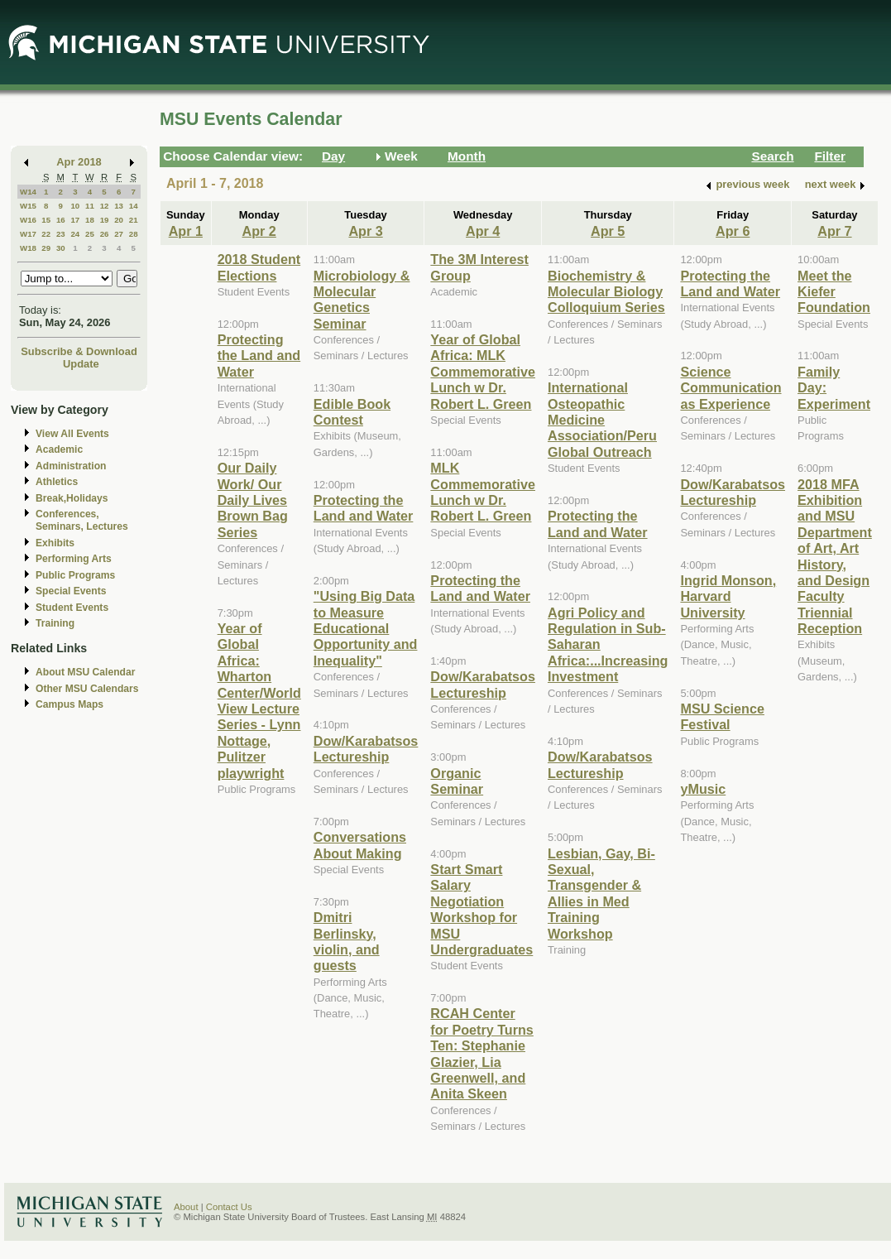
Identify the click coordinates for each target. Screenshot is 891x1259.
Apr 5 (608, 230)
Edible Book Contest (352, 411)
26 (104, 233)
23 (60, 233)
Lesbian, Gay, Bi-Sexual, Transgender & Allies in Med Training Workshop (601, 893)
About (186, 1207)
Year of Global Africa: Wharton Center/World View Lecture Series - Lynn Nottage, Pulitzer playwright (259, 701)
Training (55, 623)
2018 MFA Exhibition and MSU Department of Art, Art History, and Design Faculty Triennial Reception (835, 557)
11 (89, 205)
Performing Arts (74, 559)
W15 (28, 205)
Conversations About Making (360, 844)
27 (118, 233)
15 (45, 219)
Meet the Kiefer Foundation (834, 291)
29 (45, 247)
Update (81, 364)
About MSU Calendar (85, 672)
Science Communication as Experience (730, 387)
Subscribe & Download (79, 351)
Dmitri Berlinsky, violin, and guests (347, 941)
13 (118, 205)
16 (60, 219)
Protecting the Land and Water (259, 355)
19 (104, 219)
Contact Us (229, 1207)
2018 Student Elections (259, 267)
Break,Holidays (72, 498)
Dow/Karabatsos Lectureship (366, 748)
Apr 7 (834, 230)
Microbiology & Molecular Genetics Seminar (362, 299)
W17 (28, 233)
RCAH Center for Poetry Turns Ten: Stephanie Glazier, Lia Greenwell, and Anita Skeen (481, 1053)
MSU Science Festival (722, 716)
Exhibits (55, 543)
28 (133, 233)
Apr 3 (365, 230)
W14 (28, 191)
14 (133, 205)
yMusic (703, 788)
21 (133, 219)
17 (74, 219)
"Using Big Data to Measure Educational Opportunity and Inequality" (366, 628)
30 (60, 247)
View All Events (72, 434)
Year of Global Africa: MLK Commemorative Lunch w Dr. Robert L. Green (482, 371)
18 (89, 219)
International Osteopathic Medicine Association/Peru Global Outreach (602, 419)
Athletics (57, 482)
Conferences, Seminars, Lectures (82, 520)
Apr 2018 (79, 162)
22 (45, 233)
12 (104, 205)
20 (118, 219)
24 (74, 233)
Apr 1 (186, 230)
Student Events (72, 607)
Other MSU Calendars (87, 688)
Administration (71, 466)
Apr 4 (483, 230)
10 (74, 205)
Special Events (71, 591)
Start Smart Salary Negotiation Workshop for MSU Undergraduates (481, 909)
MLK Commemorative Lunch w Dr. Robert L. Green (482, 491)
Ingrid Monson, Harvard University (728, 596)
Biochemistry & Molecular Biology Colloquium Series (606, 291)
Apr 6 (733, 230)
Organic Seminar (456, 781)
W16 (28, 219)
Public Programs (75, 575)
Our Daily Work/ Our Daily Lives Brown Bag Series (253, 500)
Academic (59, 449)
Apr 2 (259, 230)
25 (89, 233)
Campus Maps (69, 704)
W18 (28, 247)
